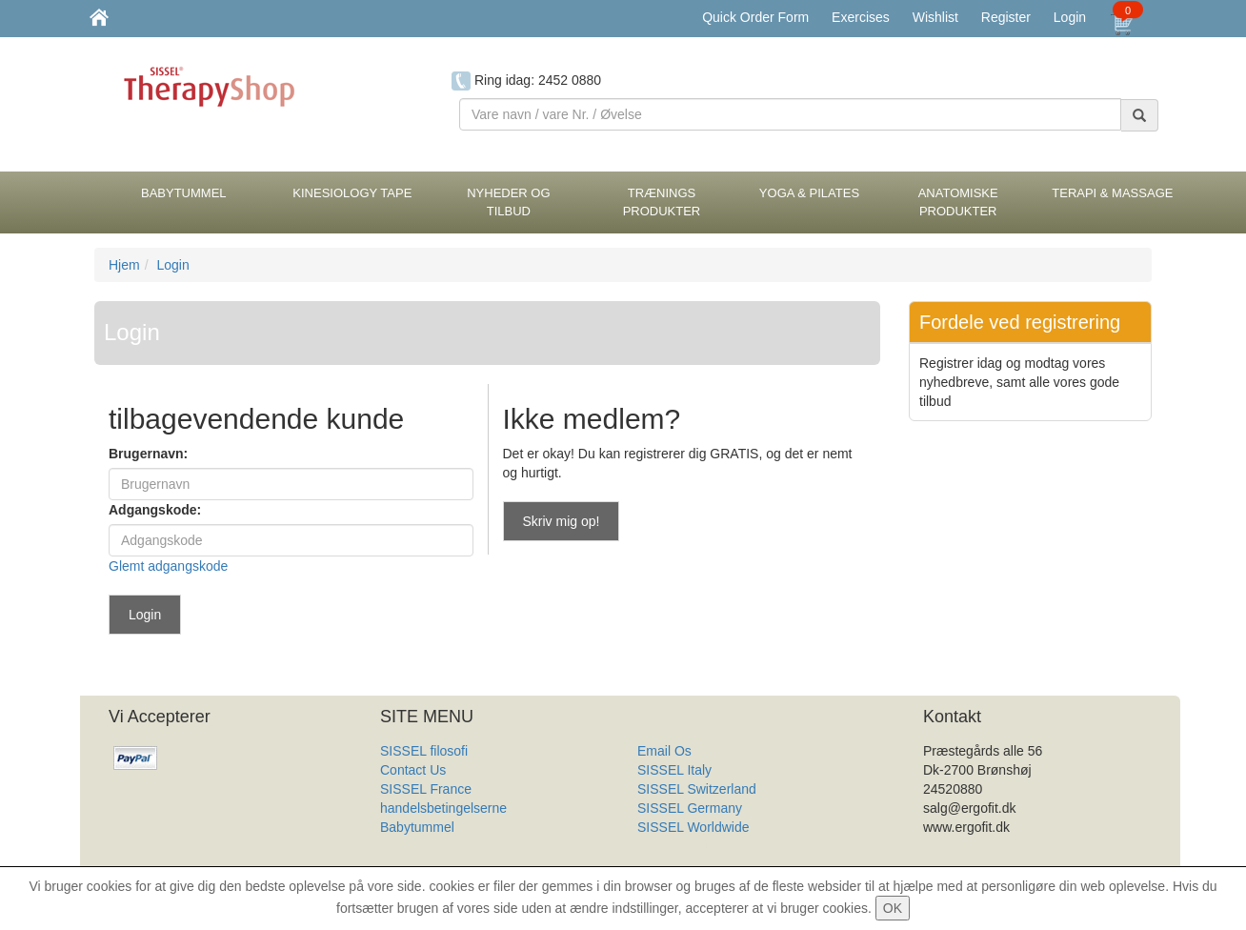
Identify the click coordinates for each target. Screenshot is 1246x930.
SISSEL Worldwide (693, 827)
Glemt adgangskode (168, 566)
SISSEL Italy (674, 770)
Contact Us (413, 770)
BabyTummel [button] (184, 193)
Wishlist (935, 17)
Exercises (861, 17)
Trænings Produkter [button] (662, 202)
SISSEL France (426, 789)
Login (1070, 17)
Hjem (124, 265)
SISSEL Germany (689, 808)
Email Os (664, 750)
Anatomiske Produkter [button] (958, 202)
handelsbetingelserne (443, 808)
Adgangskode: (155, 509)
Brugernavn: (148, 453)
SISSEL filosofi (424, 750)
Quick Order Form (755, 17)
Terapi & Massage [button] (1112, 193)
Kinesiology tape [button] (352, 193)
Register (1006, 17)
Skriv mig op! (561, 521)
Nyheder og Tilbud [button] (508, 202)
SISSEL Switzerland (696, 789)
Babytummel (417, 827)
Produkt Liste (676, 846)
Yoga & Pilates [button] (809, 193)
